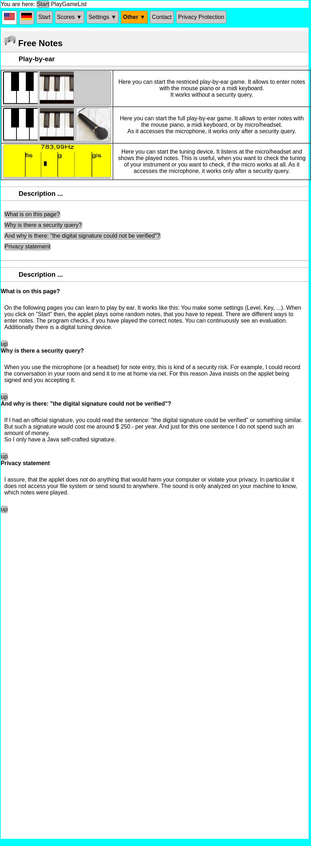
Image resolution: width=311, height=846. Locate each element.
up (4, 344)
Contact (162, 17)
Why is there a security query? (43, 225)
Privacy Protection (201, 17)
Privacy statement (27, 246)
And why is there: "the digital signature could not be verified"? (82, 236)
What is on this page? (32, 214)
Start (43, 4)
